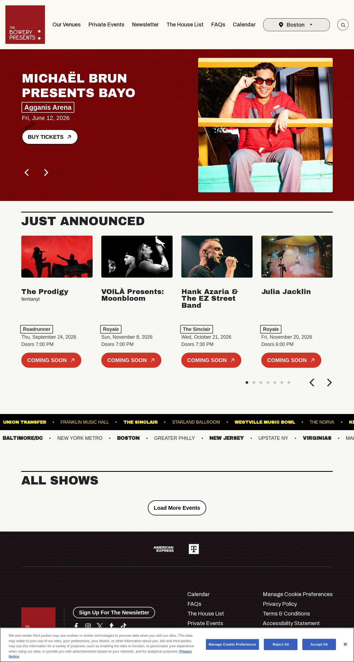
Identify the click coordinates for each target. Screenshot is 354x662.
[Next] (45, 173)
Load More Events (177, 508)
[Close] (345, 644)
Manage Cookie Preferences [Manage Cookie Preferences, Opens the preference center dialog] (232, 644)
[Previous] (27, 173)
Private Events (106, 24)
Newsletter (145, 24)
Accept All (319, 644)
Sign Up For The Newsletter (114, 612)
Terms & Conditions (286, 614)
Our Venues (66, 24)
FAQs (218, 24)
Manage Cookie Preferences (298, 594)
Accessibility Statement (291, 623)
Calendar (244, 24)
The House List (185, 24)
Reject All (281, 644)
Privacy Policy (280, 604)
